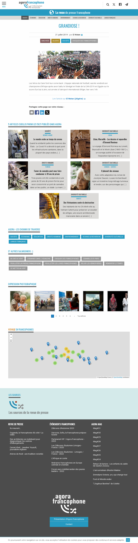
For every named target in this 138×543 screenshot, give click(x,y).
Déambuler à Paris (91, 259)
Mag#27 (97, 446)
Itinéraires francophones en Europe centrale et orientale (66, 464)
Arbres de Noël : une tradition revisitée (26, 454)
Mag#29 (97, 437)
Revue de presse (15, 424)
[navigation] (4, 4)
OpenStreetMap (118, 377)
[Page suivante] (74, 316)
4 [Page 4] (63, 316)
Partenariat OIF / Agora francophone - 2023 (68, 440)
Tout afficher (81, 316)
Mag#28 (97, 441)
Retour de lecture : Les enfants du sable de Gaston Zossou (110, 465)
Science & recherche (79, 18)
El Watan (78, 34)
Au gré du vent (16, 259)
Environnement (65, 18)
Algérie (56, 41)
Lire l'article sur (69, 98)
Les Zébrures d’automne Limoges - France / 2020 (66, 446)
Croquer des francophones (84, 41)
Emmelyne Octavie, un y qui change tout (110, 475)
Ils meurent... (15, 428)
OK (128, 540)
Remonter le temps (114, 263)
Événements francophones (62, 424)
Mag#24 (97, 459)
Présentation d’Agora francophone (69, 519)
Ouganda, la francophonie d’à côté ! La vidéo (26, 434)
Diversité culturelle (95, 18)
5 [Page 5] (66, 316)
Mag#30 (97, 433)
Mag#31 (97, 428)
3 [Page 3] (59, 316)
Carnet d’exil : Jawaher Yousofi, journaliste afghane (23, 448)
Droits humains (53, 18)
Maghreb (45, 41)
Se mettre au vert (18, 268)
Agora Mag (96, 424)
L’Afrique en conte (59, 458)
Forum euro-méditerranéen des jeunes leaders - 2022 (68, 470)
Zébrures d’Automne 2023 (62, 428)
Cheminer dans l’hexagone (38, 259)
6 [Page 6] (70, 316)
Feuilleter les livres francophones (61, 263)
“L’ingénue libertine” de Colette (106, 483)
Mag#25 (97, 455)
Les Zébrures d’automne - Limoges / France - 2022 (67, 453)
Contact (69, 524)
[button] (42, 358)
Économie (33, 18)
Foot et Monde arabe (102, 479)
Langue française (109, 18)
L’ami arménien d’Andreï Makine (106, 470)
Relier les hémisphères (91, 263)
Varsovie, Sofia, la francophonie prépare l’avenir (68, 434)
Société (25, 18)
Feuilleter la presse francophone (25, 263)
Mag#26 (97, 450)
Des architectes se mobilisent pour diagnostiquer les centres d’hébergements (25, 441)
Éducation (42, 18)
